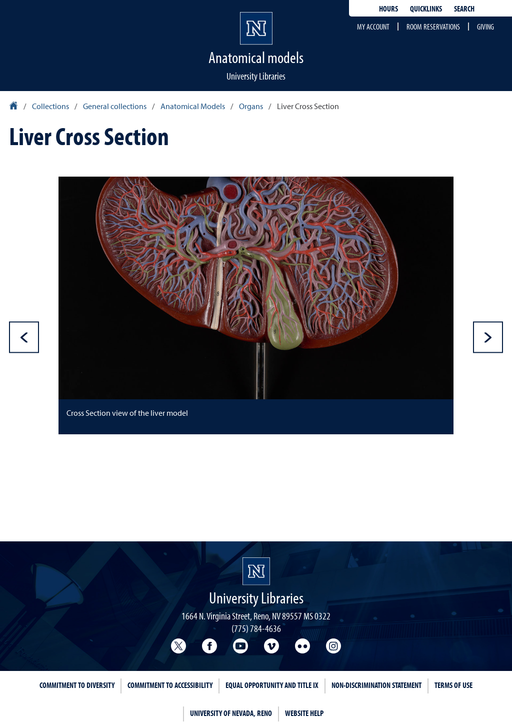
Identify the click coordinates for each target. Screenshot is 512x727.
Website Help (304, 713)
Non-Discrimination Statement (377, 685)
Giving (485, 27)
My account (373, 27)
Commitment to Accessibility (170, 685)
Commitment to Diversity (77, 685)
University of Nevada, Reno (231, 713)
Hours (388, 9)
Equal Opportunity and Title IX (272, 685)
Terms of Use (453, 685)
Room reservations (433, 27)
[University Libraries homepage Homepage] (256, 571)
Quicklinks (426, 9)
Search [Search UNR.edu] (464, 9)
